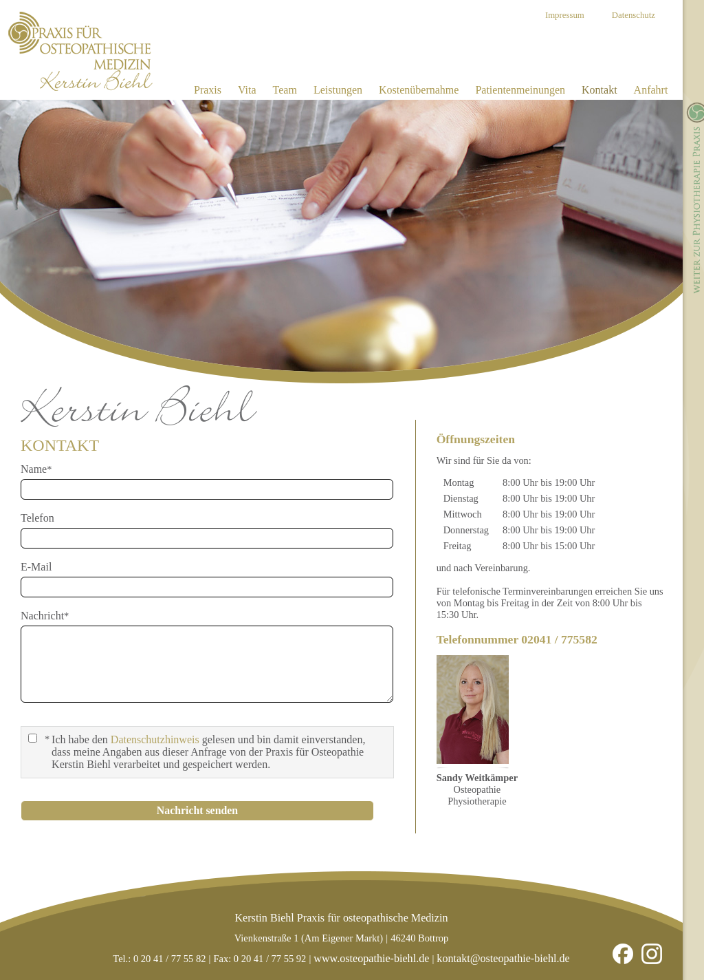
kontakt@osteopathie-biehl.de (503, 958)
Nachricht (45, 615)
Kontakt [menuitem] (599, 90)
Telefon (37, 518)
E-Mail (36, 567)
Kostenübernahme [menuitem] (419, 90)
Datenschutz (633, 15)
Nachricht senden (197, 810)
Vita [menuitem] (247, 90)
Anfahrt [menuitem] (651, 90)
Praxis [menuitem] (207, 90)
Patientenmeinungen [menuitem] (520, 90)
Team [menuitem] (285, 90)
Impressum (564, 15)
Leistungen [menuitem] (338, 90)
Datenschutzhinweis (155, 739)
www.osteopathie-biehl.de (371, 958)
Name (41, 469)
